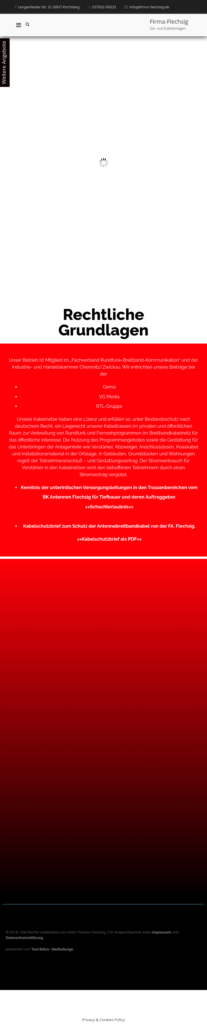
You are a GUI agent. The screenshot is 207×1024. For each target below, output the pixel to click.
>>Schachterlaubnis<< (109, 507)
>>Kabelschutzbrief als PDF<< (109, 539)
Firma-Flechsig (169, 21)
